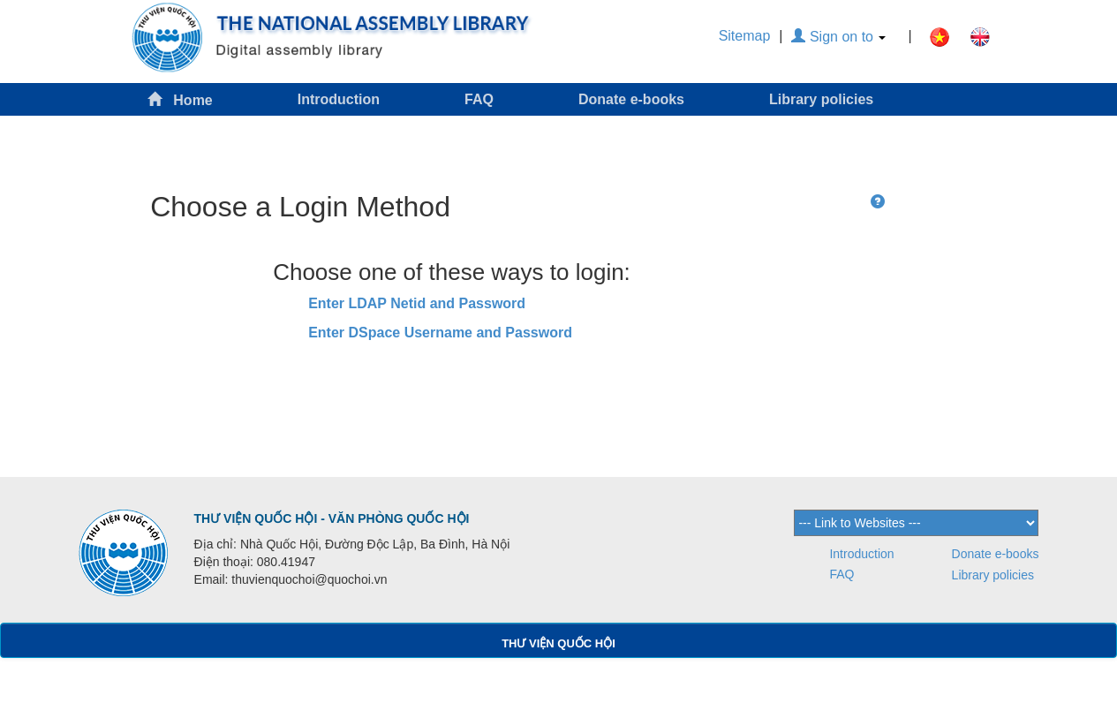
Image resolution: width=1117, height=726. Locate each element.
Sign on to (838, 36)
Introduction (339, 99)
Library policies (821, 99)
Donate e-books (631, 99)
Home (180, 99)
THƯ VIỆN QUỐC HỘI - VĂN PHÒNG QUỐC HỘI (332, 518)
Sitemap (745, 35)
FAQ (479, 99)
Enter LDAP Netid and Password (416, 303)
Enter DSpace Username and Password (440, 332)
